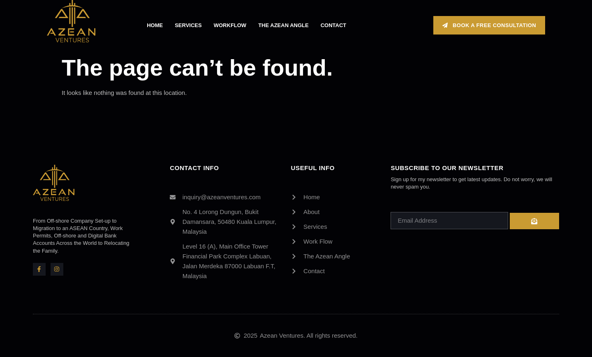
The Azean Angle (283, 25)
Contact (334, 25)
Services (188, 25)
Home (155, 25)
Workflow (230, 25)
